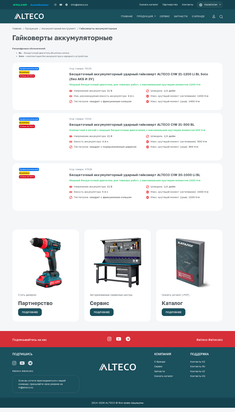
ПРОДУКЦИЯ (145, 16)
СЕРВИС (165, 16)
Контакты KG (197, 380)
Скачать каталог (148, 4)
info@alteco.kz (79, 4)
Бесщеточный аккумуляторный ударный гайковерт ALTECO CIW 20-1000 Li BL (135, 179)
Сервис (158, 370)
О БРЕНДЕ (198, 16)
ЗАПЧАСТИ (181, 16)
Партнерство (170, 4)
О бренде (159, 365)
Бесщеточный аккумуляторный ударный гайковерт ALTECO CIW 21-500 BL (132, 127)
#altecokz (215, 344)
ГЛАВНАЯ (127, 16)
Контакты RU (197, 370)
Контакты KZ (197, 365)
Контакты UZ (197, 375)
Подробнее (30, 316)
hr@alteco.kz (25, 391)
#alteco (202, 344)
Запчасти (159, 375)
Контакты (187, 4)
